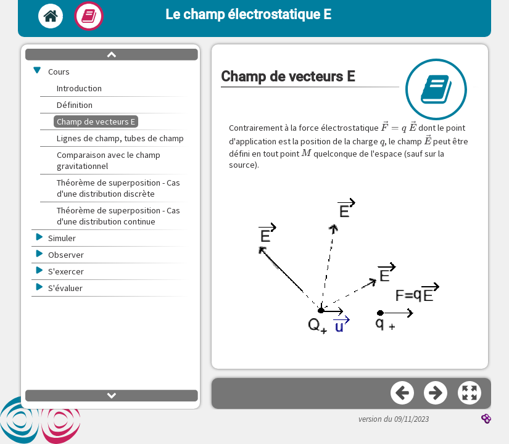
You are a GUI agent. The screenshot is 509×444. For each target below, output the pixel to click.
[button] (470, 393)
